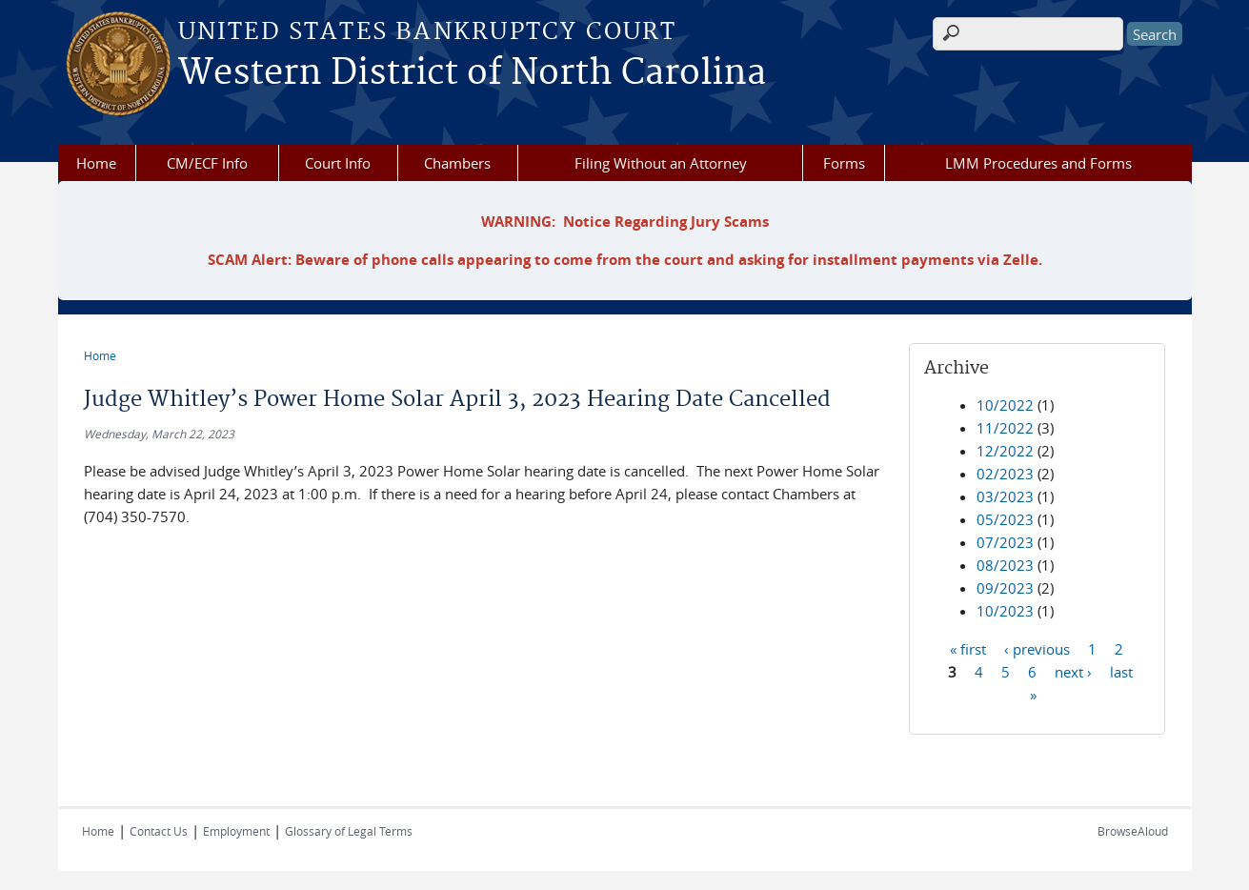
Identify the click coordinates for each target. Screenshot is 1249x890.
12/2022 (1005, 450)
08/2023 (1005, 565)
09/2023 (1005, 587)
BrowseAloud (1133, 831)
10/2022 (1005, 405)
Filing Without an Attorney (660, 162)
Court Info (338, 162)
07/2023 (1005, 542)
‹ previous (1037, 647)
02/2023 (1005, 473)
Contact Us (159, 831)
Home (96, 162)
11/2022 (1005, 427)
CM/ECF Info (207, 162)
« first (968, 647)
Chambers (457, 162)
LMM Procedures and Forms (1038, 162)
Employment (236, 831)
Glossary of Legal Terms (349, 831)
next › (1073, 670)
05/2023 (1005, 519)
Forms (844, 162)
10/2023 (1005, 610)
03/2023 (1005, 496)
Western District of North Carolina (472, 73)
